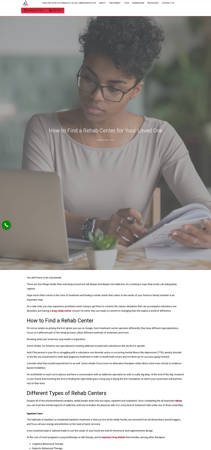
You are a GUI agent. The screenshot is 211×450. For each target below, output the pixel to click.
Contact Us (168, 3)
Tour (126, 3)
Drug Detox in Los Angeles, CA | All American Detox (69, 3)
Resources (153, 3)
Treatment (115, 3)
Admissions (138, 3)
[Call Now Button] (6, 224)
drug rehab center (61, 311)
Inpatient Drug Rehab (113, 437)
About (102, 3)
